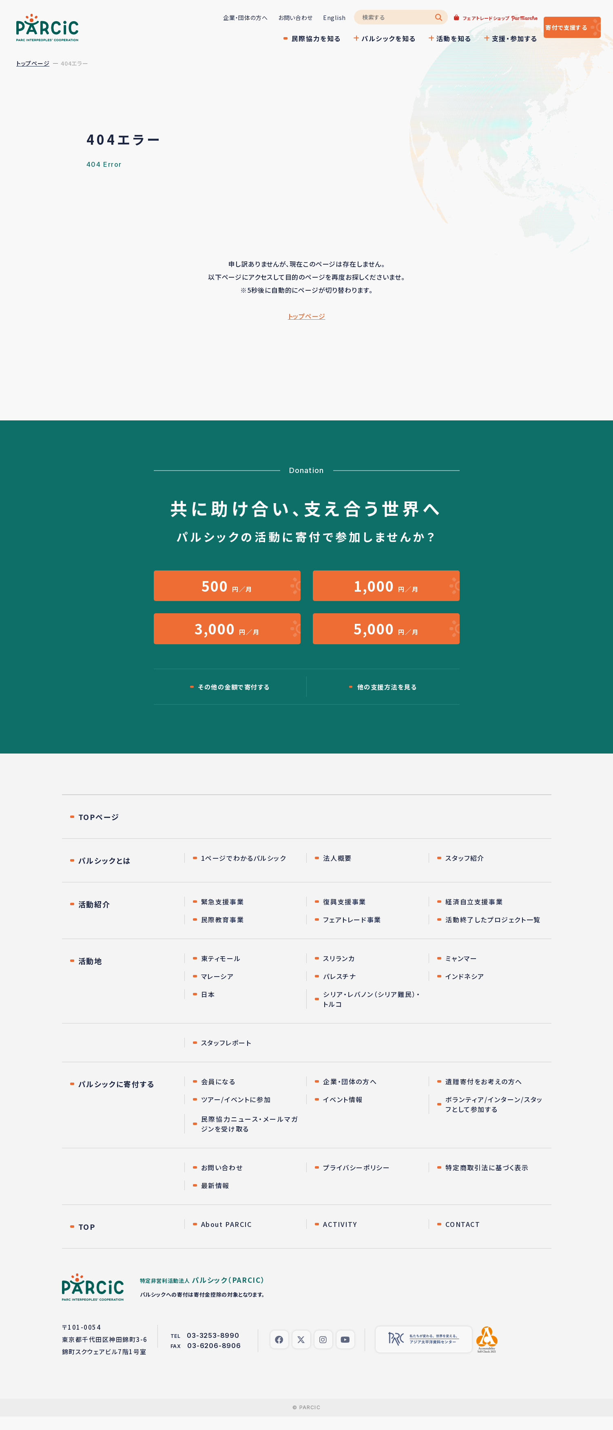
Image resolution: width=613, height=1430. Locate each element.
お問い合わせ (271, 17)
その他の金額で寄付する (234, 699)
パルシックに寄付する (116, 1097)
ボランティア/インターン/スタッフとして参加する (494, 1117)
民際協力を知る (291, 38)
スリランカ (339, 972)
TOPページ (99, 830)
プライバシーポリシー (356, 1181)
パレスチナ (339, 990)
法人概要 (337, 871)
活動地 (90, 974)
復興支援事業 (344, 915)
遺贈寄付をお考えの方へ (483, 1095)
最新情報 (215, 1199)
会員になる (218, 1095)
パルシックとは (104, 874)
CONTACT (462, 1237)
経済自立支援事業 (474, 915)
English (310, 17)
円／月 (227, 589)
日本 (208, 1007)
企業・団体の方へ (221, 17)
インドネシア (465, 990)
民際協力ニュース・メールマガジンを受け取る (250, 1137)
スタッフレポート (226, 1056)
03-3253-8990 (213, 1349)
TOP (86, 1240)
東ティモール (221, 972)
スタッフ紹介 (465, 871)
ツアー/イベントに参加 (236, 1113)
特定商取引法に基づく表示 (487, 1181)
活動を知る (429, 38)
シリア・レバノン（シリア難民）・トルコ (371, 1012)
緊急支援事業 (222, 915)
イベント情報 (343, 1113)
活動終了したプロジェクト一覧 (492, 933)
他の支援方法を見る (387, 699)
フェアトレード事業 (352, 933)
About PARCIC (226, 1237)
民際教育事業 (222, 933)
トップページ (32, 63)
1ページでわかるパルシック (243, 871)
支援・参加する (490, 38)
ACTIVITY (340, 1237)
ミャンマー (461, 972)
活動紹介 (94, 917)
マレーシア (217, 990)
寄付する (555, 27)
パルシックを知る (364, 38)
